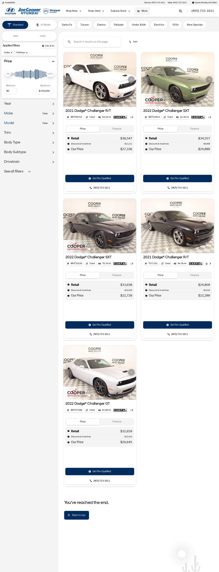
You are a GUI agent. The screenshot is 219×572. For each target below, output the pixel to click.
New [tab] (15, 36)
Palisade (119, 25)
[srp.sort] (133, 42)
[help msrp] (68, 138)
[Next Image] (131, 79)
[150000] (45, 91)
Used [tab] (43, 36)
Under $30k (139, 25)
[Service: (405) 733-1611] (155, 3)
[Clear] (45, 113)
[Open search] (180, 11)
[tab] (83, 129)
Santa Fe (67, 25)
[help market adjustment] (68, 144)
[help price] (68, 149)
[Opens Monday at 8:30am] (204, 3)
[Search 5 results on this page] (92, 42)
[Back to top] (76, 515)
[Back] (48, 46)
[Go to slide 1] (89, 103)
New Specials (195, 25)
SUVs (175, 25)
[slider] (8, 74)
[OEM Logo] (10, 11)
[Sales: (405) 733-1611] (177, 3)
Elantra (101, 25)
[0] (10, 91)
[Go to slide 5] (109, 103)
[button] (68, 79)
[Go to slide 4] (104, 103)
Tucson (84, 25)
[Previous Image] (68, 79)
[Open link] (120, 117)
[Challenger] (22, 53)
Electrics (159, 25)
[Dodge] (8, 53)
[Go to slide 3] (99, 103)
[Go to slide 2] (94, 103)
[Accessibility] (8, 3)
